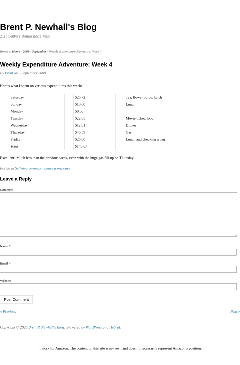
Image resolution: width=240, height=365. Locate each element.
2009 (26, 51)
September (39, 51)
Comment (6, 190)
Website (5, 288)
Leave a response (57, 168)
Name (5, 254)
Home (16, 51)
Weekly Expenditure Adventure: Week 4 (56, 64)
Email (5, 271)
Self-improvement (28, 168)
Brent (9, 73)
